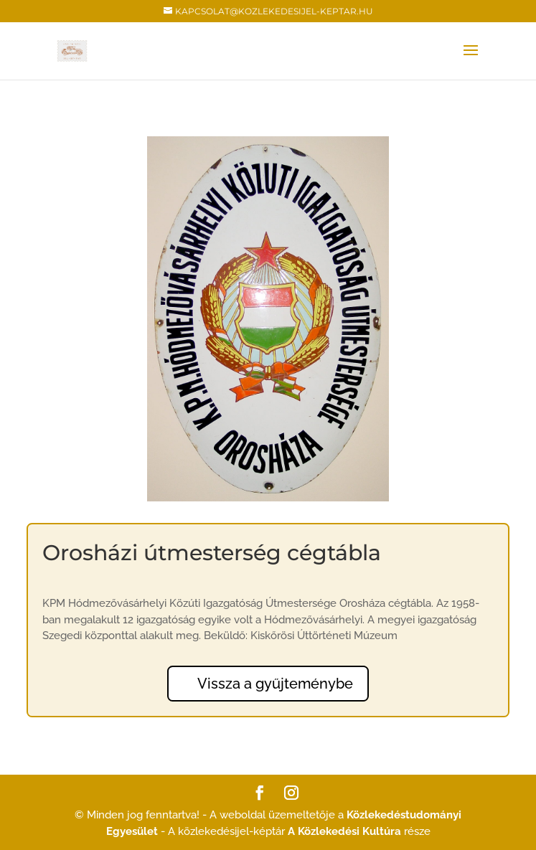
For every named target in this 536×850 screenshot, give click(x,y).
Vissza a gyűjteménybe (275, 683)
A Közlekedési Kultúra (344, 831)
